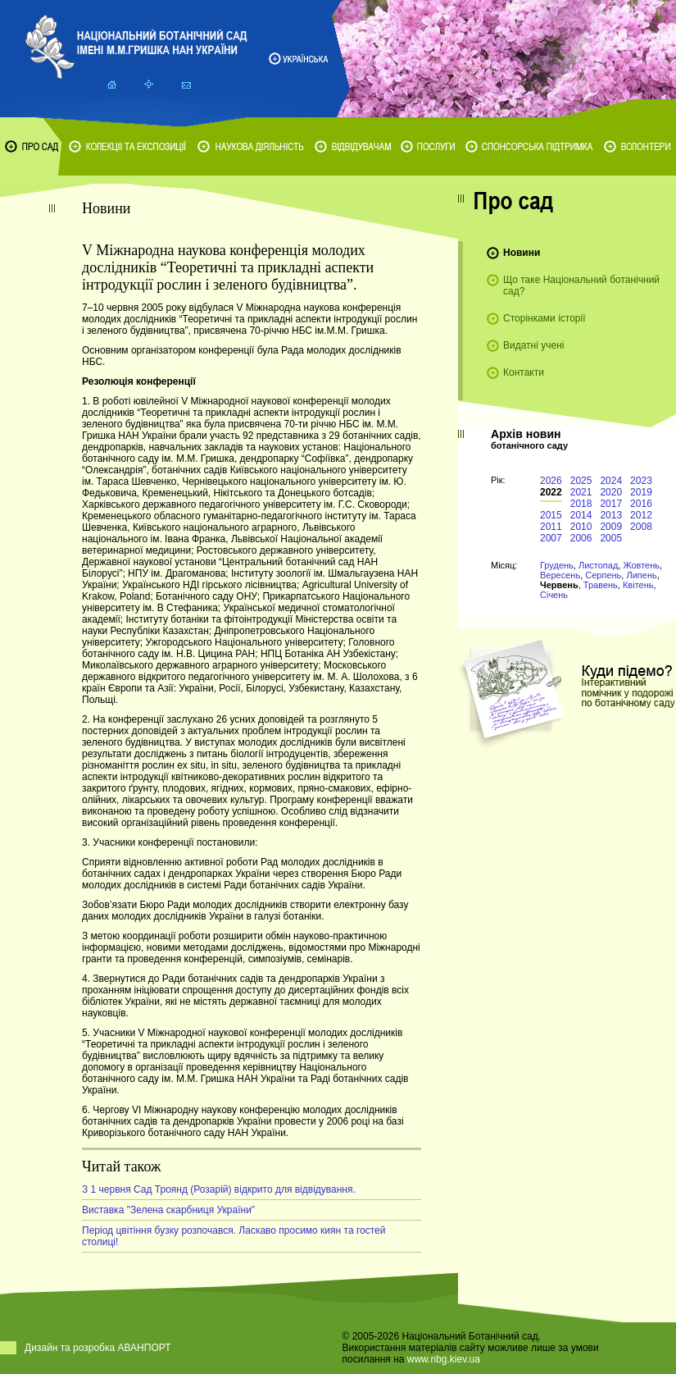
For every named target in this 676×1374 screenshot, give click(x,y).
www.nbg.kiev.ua (443, 1359)
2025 (581, 480)
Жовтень (641, 565)
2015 (551, 515)
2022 (551, 492)
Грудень (557, 565)
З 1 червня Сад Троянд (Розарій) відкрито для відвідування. (219, 1189)
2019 (641, 492)
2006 (581, 538)
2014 (581, 515)
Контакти (523, 372)
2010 (581, 526)
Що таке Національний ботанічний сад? (581, 285)
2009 (611, 526)
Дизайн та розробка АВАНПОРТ (98, 1347)
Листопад (598, 565)
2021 (581, 492)
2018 (581, 503)
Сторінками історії (544, 318)
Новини (521, 252)
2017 (611, 503)
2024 (611, 480)
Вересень (560, 575)
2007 (551, 538)
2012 (641, 515)
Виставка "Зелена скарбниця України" (168, 1210)
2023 (641, 480)
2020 (611, 492)
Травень (600, 585)
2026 (551, 480)
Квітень (638, 585)
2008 (641, 526)
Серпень (603, 575)
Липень (641, 575)
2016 (641, 503)
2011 (551, 526)
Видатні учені (533, 345)
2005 (611, 538)
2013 (611, 515)
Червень (559, 585)
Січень (554, 595)
